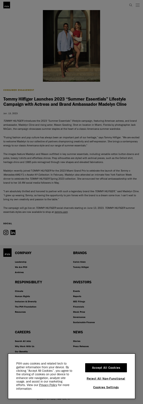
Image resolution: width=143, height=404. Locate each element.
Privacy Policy (48, 385)
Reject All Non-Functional (106, 379)
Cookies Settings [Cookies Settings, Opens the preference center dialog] (106, 387)
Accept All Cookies (106, 368)
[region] (71, 376)
